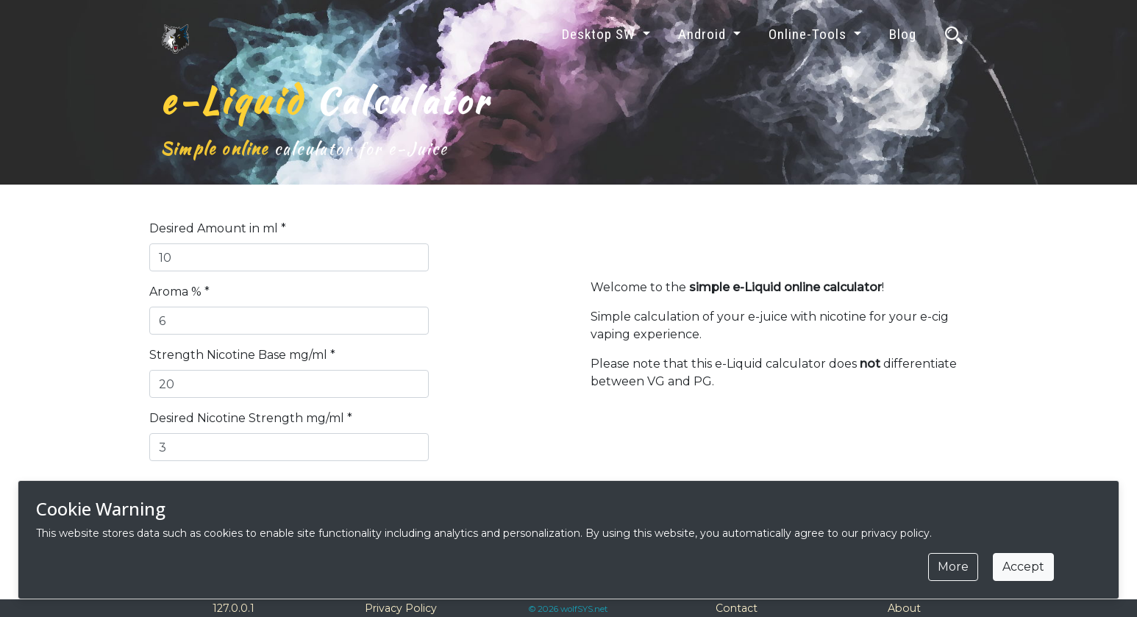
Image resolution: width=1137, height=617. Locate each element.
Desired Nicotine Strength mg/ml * (250, 418)
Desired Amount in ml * (217, 228)
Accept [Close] (1023, 567)
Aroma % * (179, 292)
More (953, 567)
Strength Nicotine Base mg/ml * (242, 355)
